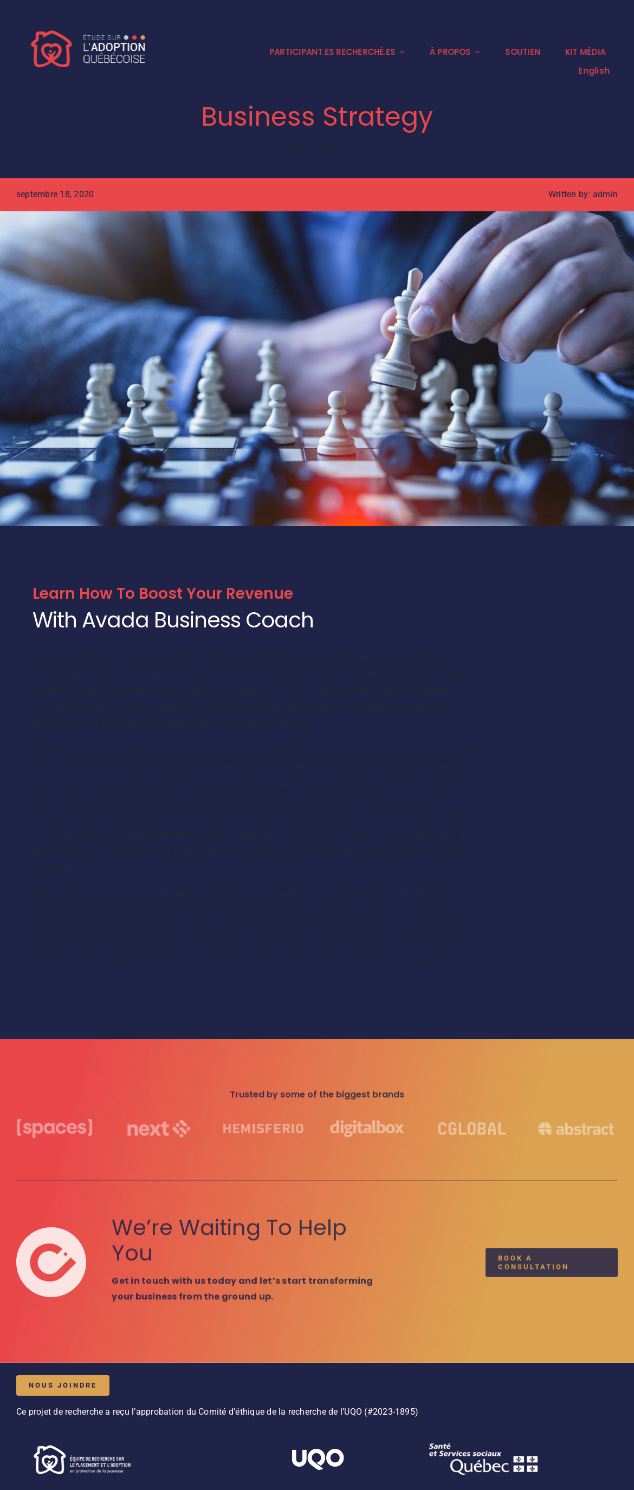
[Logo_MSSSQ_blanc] (483, 1447)
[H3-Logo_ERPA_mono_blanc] (81, 1443)
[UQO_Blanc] (317, 1453)
